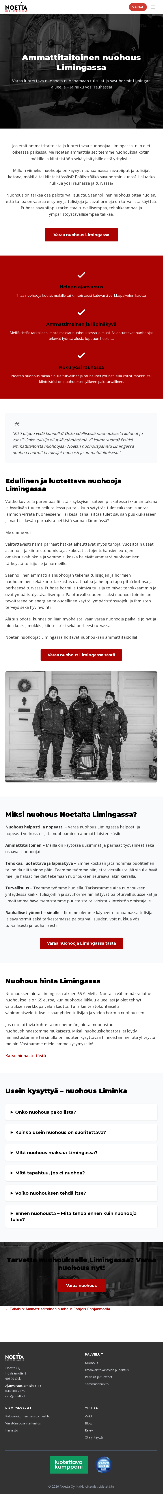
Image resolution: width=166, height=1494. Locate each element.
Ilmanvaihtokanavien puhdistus (107, 1370)
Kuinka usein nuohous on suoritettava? (60, 1132)
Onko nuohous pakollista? (45, 1112)
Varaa (137, 7)
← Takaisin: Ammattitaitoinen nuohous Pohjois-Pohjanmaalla (57, 1308)
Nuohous (91, 1363)
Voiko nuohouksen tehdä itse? (50, 1193)
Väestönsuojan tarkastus (23, 1423)
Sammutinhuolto (97, 1384)
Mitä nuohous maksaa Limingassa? (56, 1152)
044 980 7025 (15, 1391)
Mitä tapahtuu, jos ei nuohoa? (50, 1173)
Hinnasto (11, 1430)
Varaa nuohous (81, 1285)
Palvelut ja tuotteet (98, 1377)
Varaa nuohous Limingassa (81, 234)
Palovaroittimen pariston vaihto (27, 1416)
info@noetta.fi (15, 1396)
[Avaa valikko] (153, 7)
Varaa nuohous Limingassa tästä (81, 655)
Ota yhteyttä (94, 1437)
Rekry (89, 1430)
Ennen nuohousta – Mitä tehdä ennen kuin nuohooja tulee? (74, 1216)
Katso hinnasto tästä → (28, 1055)
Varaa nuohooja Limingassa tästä (81, 943)
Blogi (88, 1423)
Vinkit (88, 1416)
